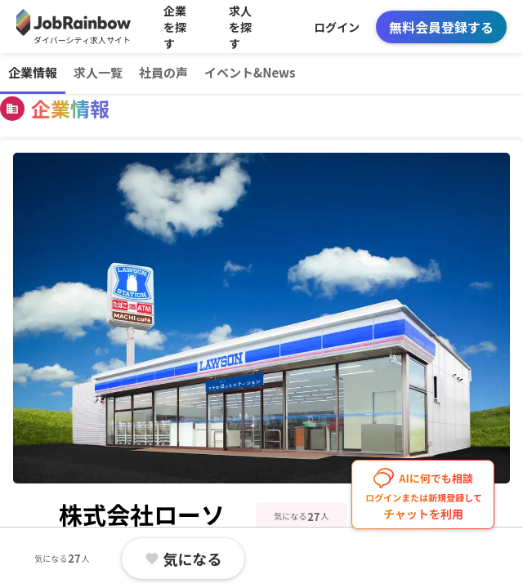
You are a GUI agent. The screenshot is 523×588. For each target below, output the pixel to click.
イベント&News (249, 72)
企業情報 (32, 72)
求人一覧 (98, 72)
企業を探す (174, 26)
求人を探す (240, 26)
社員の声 (163, 72)
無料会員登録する (441, 27)
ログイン (337, 27)
